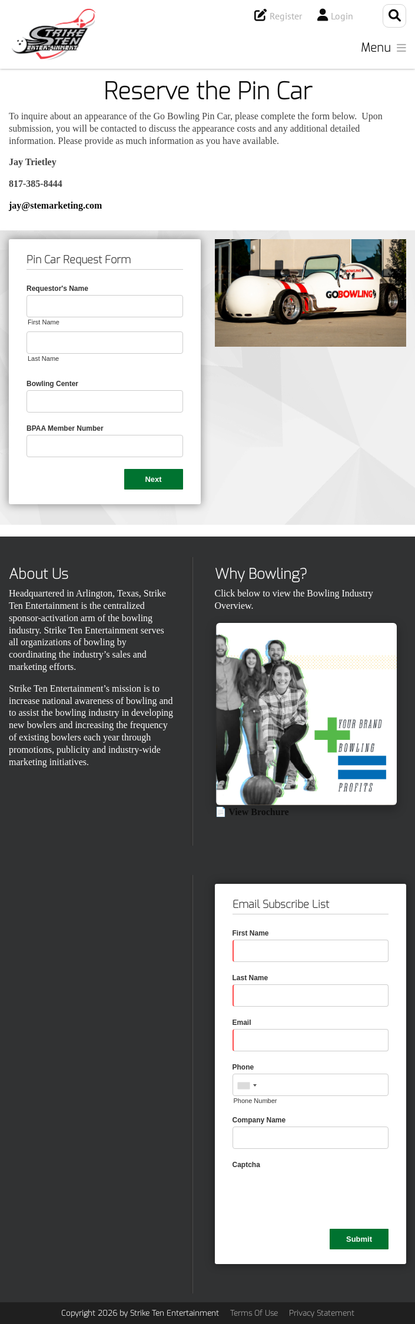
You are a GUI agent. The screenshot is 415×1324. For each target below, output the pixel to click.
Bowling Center (52, 384)
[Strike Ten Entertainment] (53, 34)
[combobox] (246, 1085)
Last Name (43, 358)
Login (342, 16)
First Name (43, 322)
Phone (243, 1067)
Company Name (259, 1120)
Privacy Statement (321, 1313)
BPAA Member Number (65, 428)
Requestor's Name (57, 288)
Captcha (246, 1165)
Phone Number (255, 1100)
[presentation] (322, 1194)
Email (242, 1022)
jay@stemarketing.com (55, 205)
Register (286, 16)
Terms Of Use (254, 1313)
